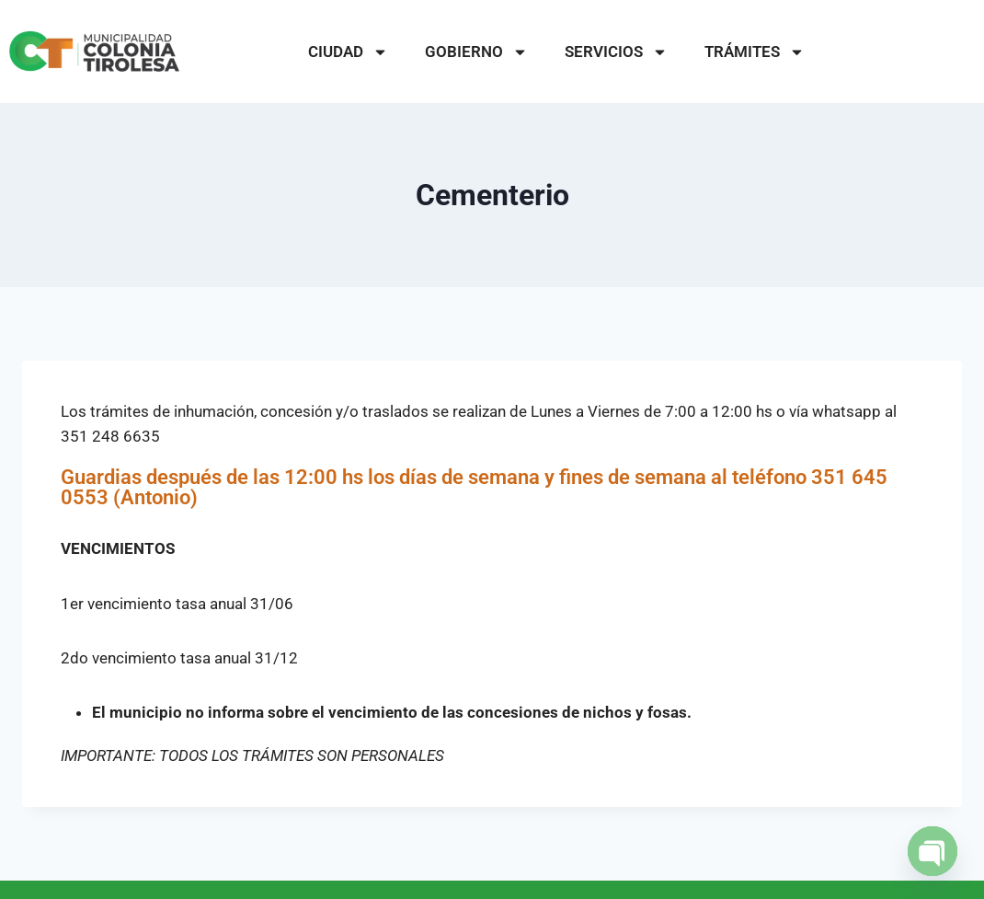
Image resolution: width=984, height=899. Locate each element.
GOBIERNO (476, 52)
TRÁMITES (754, 52)
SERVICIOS (616, 52)
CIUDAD (348, 52)
